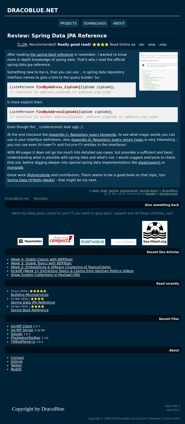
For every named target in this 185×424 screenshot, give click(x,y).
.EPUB (151, 45)
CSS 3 (176, 410)
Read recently (167, 283)
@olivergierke (38, 175)
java (95, 190)
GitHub (17, 361)
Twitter (16, 365)
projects (68, 23)
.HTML (162, 45)
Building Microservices (29, 295)
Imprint (142, 418)
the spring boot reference (51, 54)
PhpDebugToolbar (25, 338)
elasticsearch (149, 162)
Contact (17, 358)
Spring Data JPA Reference (33, 302)
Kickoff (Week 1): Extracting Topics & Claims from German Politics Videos (72, 271)
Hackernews (168, 193)
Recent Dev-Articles (163, 252)
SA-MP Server (22, 330)
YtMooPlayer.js (23, 341)
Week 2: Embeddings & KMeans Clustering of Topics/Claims (61, 267)
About (174, 350)
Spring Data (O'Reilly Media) (31, 180)
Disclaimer (155, 418)
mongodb (15, 167)
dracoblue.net (32, 10)
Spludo (16, 334)
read (103, 190)
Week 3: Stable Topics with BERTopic (41, 263)
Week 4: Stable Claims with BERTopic (42, 259)
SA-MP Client (21, 326)
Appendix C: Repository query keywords (82, 135)
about (119, 23)
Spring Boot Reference (30, 310)
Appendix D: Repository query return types (107, 140)
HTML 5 (175, 406)
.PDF (141, 45)
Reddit (150, 193)
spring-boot (129, 190)
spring (114, 190)
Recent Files (169, 319)
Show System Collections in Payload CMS (45, 275)
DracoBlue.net (17, 198)
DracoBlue (170, 190)
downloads (95, 23)
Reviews (40, 198)
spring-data (148, 190)
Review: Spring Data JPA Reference (57, 36)
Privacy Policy (172, 418)
